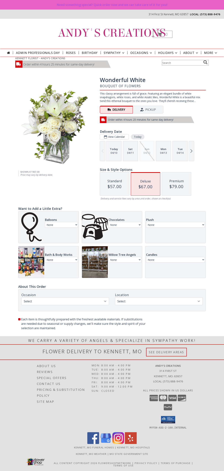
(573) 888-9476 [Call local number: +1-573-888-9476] (210, 14)
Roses (71, 53)
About (191, 53)
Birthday (90, 53)
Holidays (168, 53)
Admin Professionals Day (38, 53)
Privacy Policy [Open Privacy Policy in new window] (146, 463)
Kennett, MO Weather (91, 453)
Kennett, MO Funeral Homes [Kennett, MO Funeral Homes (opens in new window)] (94, 447)
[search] (205, 62)
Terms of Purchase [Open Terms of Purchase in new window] (176, 463)
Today (137, 136)
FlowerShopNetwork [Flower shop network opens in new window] (114, 463)
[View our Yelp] (131, 443)
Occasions (141, 53)
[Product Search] (182, 62)
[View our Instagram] (118, 443)
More (211, 53)
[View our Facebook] (93, 443)
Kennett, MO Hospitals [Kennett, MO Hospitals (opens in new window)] (133, 447)
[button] (162, 34)
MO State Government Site (129, 453)
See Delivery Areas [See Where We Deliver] (166, 352)
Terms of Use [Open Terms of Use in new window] (123, 465)
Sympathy (114, 53)
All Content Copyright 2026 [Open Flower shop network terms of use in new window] (75, 463)
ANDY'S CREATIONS (112, 33)
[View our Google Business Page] (106, 443)
